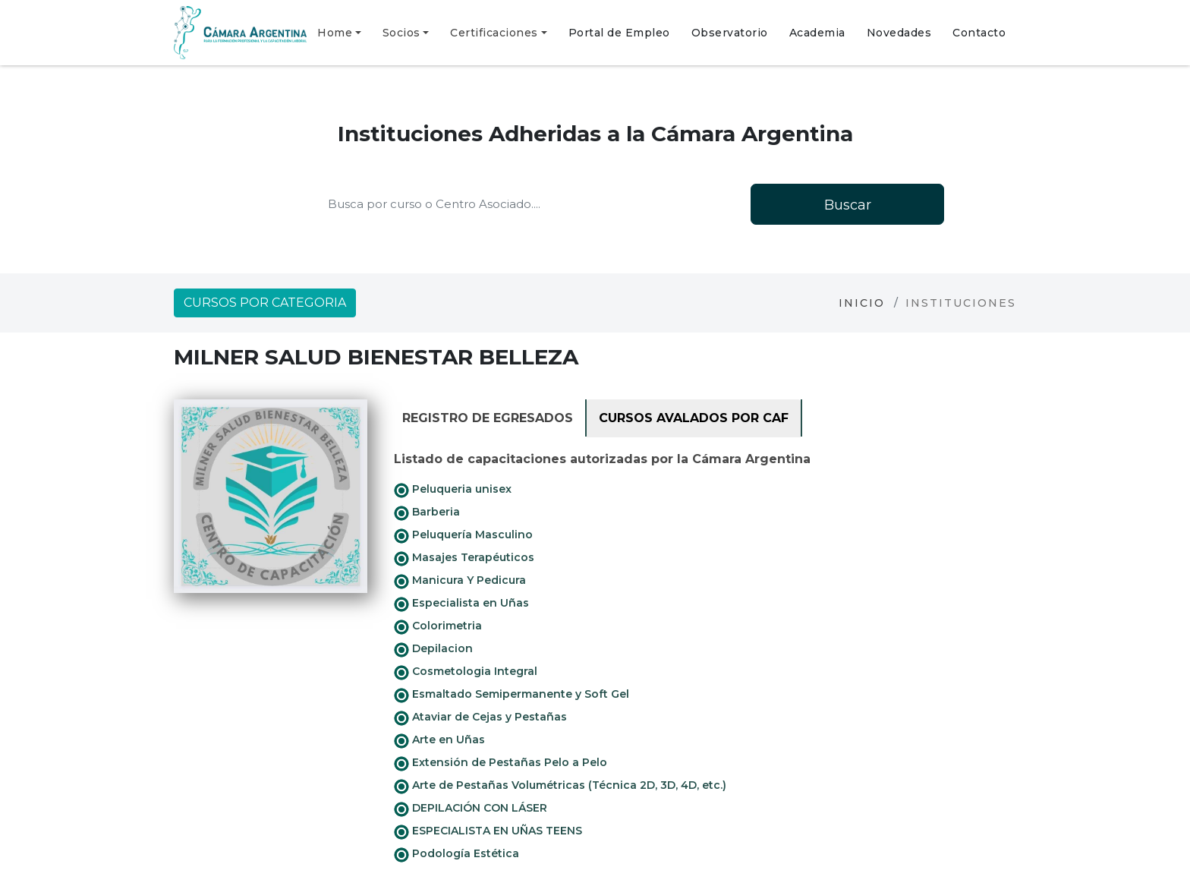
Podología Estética (456, 854)
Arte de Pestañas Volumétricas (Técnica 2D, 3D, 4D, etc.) (560, 785)
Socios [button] (401, 32)
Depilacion (433, 649)
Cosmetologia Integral (465, 672)
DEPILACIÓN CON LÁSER (470, 808)
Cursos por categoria (265, 302)
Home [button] (334, 32)
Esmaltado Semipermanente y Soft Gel (511, 694)
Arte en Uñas (439, 740)
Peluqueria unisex (453, 489)
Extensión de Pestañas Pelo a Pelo (500, 763)
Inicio (862, 303)
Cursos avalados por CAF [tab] (694, 418)
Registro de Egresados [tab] (487, 418)
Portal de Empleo (619, 32)
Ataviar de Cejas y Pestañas (480, 717)
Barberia (427, 512)
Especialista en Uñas (461, 603)
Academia (817, 32)
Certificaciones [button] (494, 32)
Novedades (899, 32)
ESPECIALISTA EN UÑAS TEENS (488, 831)
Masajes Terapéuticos (464, 558)
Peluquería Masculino (463, 535)
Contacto (979, 32)
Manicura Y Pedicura (460, 580)
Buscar (847, 205)
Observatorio (729, 32)
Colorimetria (438, 626)
